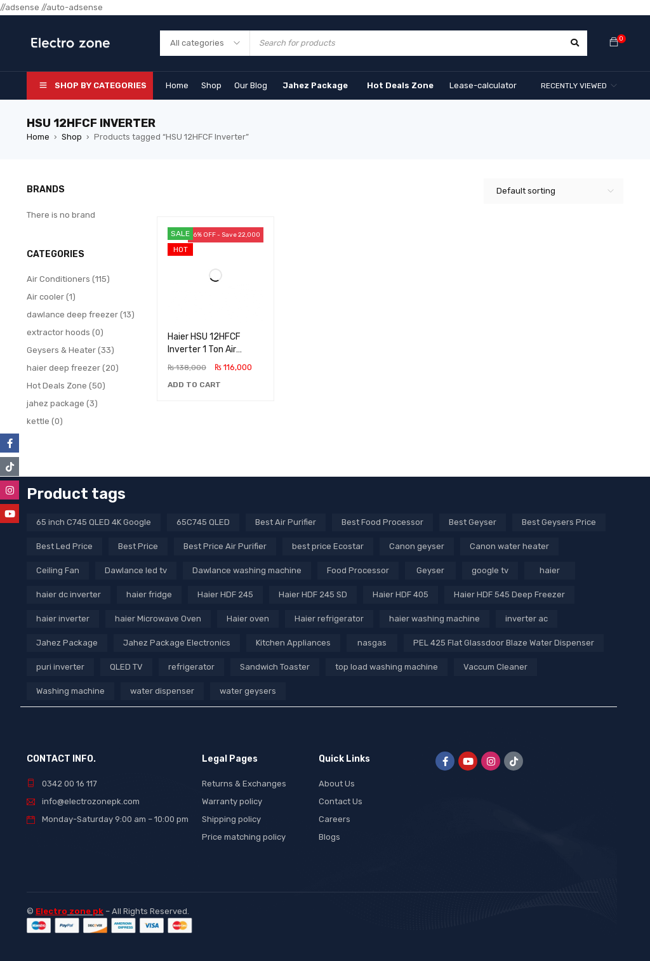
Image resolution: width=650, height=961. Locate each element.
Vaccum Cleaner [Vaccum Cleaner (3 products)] (495, 667)
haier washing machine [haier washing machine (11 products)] (434, 618)
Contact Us (340, 801)
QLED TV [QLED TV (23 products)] (126, 667)
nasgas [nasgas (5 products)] (372, 642)
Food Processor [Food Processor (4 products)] (358, 570)
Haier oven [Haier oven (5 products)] (248, 618)
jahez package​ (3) (62, 403)
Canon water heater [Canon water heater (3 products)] (509, 546)
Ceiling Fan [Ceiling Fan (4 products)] (57, 570)
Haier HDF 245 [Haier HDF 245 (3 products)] (225, 594)
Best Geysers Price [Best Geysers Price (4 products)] (559, 522)
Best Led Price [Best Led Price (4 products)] (64, 546)
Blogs (329, 837)
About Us (337, 783)
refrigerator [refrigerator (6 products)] (191, 667)
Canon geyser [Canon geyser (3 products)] (416, 546)
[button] (194, 384)
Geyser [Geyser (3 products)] (430, 570)
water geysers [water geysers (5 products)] (248, 691)
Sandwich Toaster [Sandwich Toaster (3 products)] (275, 667)
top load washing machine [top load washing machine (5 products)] (386, 667)
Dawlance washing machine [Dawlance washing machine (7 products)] (247, 570)
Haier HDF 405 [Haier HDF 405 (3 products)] (400, 594)
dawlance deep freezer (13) (81, 314)
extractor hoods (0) (65, 332)
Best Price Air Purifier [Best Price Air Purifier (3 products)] (225, 546)
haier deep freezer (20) (73, 368)
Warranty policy (232, 801)
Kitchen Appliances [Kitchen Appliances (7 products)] (293, 642)
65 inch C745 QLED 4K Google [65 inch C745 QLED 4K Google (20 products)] (93, 522)
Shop (72, 137)
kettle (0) (45, 421)
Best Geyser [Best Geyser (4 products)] (472, 522)
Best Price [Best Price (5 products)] (138, 546)
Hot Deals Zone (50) (66, 385)
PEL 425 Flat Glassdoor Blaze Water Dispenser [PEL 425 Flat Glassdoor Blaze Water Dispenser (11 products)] (503, 642)
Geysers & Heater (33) (70, 350)
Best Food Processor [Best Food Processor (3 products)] (382, 522)
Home (38, 137)
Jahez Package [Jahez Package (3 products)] (67, 642)
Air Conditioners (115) (68, 279)
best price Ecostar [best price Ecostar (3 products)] (328, 546)
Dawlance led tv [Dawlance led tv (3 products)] (136, 570)
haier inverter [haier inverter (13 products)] (63, 618)
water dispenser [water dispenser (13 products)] (162, 691)
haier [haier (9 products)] (550, 570)
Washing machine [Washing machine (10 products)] (70, 691)
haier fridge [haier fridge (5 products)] (149, 594)
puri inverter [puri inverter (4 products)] (60, 667)
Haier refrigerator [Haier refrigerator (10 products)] (329, 618)
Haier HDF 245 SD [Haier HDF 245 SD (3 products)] (313, 594)
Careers (334, 819)
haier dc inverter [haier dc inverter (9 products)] (68, 594)
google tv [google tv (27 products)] (490, 570)
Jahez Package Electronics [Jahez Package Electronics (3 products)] (176, 642)
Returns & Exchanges (244, 783)
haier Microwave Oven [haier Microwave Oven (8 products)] (158, 618)
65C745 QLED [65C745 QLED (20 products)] (203, 522)
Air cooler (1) (51, 297)
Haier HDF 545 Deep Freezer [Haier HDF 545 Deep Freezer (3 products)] (509, 594)
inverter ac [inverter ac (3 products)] (526, 618)
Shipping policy (231, 819)
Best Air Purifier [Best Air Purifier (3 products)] (285, 522)
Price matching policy (244, 837)
